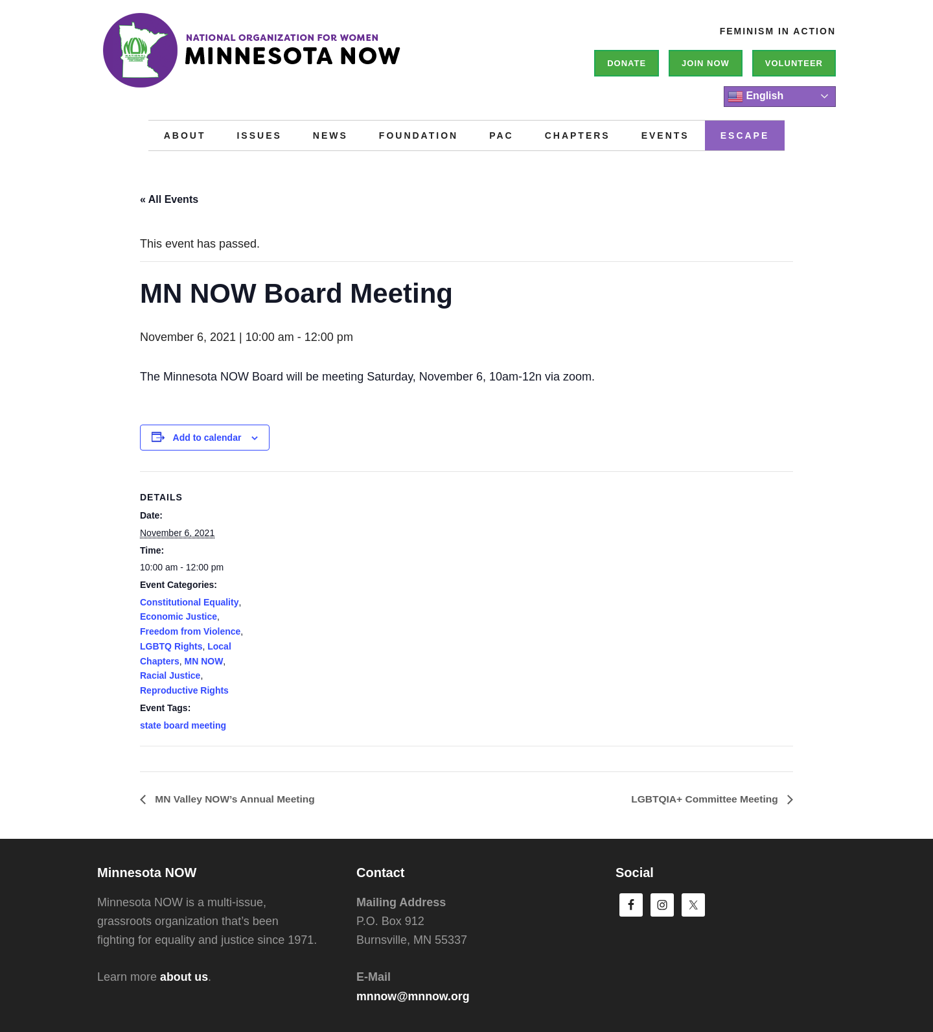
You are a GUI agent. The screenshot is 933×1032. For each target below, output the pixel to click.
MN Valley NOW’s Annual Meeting (235, 798)
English (755, 96)
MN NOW (203, 661)
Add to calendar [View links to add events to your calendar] (207, 437)
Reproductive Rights (184, 690)
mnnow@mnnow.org (413, 996)
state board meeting (183, 725)
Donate (626, 63)
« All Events (169, 199)
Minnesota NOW (291, 58)
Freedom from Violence (190, 631)
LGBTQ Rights (171, 646)
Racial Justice (170, 675)
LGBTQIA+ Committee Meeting (704, 798)
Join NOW (706, 63)
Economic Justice (178, 616)
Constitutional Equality (189, 602)
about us (184, 977)
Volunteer (794, 63)
